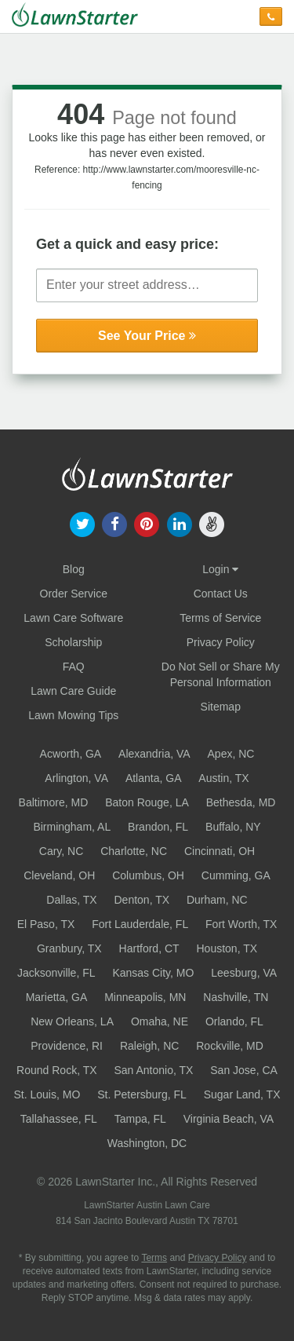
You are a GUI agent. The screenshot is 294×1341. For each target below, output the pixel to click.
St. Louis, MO (46, 1094)
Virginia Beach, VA (228, 1119)
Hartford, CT (149, 948)
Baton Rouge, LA (147, 802)
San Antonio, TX (153, 1070)
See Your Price (147, 335)
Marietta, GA (57, 997)
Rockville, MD (229, 1046)
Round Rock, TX (56, 1070)
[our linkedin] (179, 523)
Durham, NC (217, 899)
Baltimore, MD (54, 802)
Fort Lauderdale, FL (140, 924)
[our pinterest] (147, 523)
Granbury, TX (69, 948)
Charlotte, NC (133, 851)
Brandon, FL (158, 826)
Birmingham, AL (72, 826)
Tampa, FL (140, 1119)
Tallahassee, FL (58, 1119)
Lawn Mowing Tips (73, 715)
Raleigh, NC (149, 1046)
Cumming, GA (235, 875)
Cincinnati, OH (219, 851)
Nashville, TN (235, 997)
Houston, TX (226, 948)
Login (220, 569)
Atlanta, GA (153, 778)
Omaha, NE (159, 1021)
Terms (154, 1257)
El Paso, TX (46, 924)
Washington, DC (147, 1143)
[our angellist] (211, 523)
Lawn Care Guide (73, 691)
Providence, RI (67, 1046)
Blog (74, 569)
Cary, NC (61, 851)
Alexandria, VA (154, 753)
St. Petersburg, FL (142, 1094)
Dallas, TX (71, 899)
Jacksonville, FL (56, 972)
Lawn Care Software (73, 618)
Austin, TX (223, 778)
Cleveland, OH (59, 875)
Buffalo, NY (233, 826)
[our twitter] (81, 523)
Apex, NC (231, 753)
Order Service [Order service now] (73, 593)
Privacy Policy (221, 642)
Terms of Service (220, 618)
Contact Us (221, 593)
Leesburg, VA (244, 972)
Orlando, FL (234, 1021)
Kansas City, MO (153, 972)
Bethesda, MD (241, 802)
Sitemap (221, 706)
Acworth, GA (71, 753)
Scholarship (73, 642)
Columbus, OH (148, 875)
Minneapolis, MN (145, 997)
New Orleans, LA (72, 1021)
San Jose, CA (244, 1070)
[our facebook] (114, 523)
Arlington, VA (76, 778)
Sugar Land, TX (242, 1094)
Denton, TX (141, 899)
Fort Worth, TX (241, 924)
